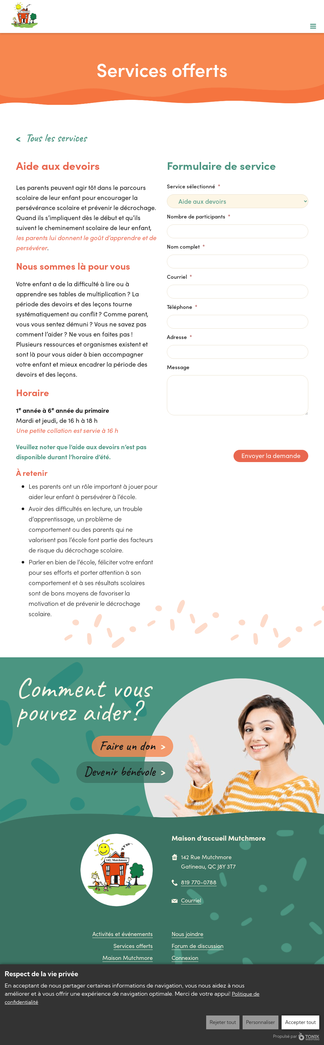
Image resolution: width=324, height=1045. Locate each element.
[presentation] (214, 430)
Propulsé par (296, 1036)
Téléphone (182, 306)
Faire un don (126, 745)
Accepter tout (300, 1022)
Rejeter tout (223, 1022)
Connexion (185, 958)
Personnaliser (260, 1022)
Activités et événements (122, 934)
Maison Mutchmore (127, 958)
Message (178, 367)
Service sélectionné (193, 186)
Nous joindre (187, 934)
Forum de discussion (197, 946)
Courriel (179, 276)
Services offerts (133, 946)
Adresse (179, 337)
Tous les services (55, 138)
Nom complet (186, 246)
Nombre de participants (198, 216)
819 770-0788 (199, 882)
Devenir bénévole (118, 771)
